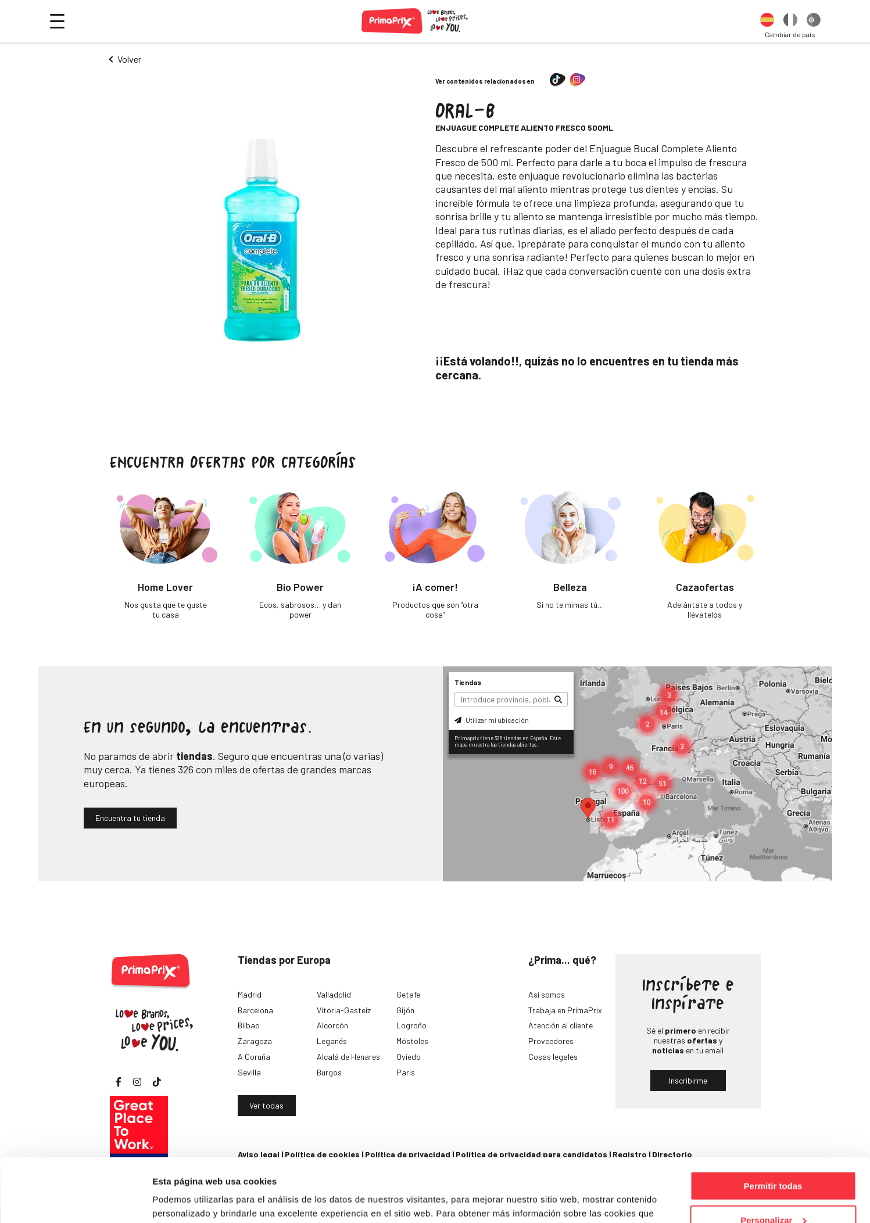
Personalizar (773, 1160)
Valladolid (334, 994)
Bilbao (249, 1025)
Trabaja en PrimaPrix (565, 1010)
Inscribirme (688, 1080)
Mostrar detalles (186, 1199)
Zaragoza (255, 1041)
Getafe (408, 994)
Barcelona (255, 1010)
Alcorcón (332, 1025)
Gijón (405, 1010)
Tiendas (467, 682)
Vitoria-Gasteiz (344, 1010)
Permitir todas (773, 1126)
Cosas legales (553, 1056)
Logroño (411, 1025)
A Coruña (254, 1056)
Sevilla (249, 1072)
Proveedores (551, 1041)
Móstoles (412, 1041)
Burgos (329, 1072)
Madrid (250, 994)
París (405, 1072)
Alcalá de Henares (348, 1056)
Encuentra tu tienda (130, 818)
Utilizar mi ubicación (491, 720)
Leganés (332, 1041)
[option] (767, 21)
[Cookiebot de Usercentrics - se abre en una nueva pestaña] (75, 1200)
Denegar (773, 1194)
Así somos (546, 994)
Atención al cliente (560, 1025)
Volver (129, 58)
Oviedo (408, 1056)
